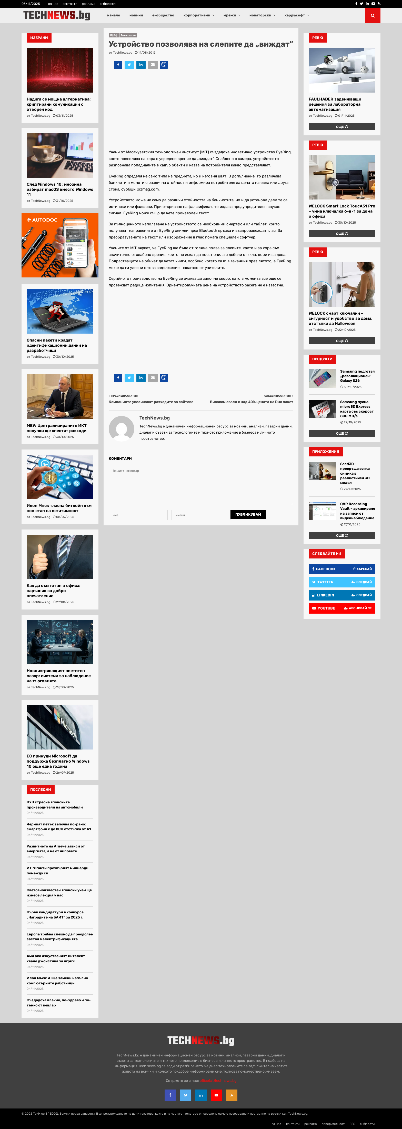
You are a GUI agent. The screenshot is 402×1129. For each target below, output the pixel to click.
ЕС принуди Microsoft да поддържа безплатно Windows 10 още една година (58, 761)
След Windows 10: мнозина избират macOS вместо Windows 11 (60, 189)
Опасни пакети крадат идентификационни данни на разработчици (57, 345)
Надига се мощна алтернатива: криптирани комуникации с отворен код (59, 104)
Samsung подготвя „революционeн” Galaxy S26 (357, 376)
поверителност (333, 1124)
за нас (53, 4)
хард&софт (295, 15)
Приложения (325, 451)
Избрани (39, 38)
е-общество (163, 15)
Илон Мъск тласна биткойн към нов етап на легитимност (59, 508)
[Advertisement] (201, 113)
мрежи (230, 15)
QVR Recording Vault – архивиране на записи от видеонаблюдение (357, 511)
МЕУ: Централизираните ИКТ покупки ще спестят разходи (57, 428)
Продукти (322, 359)
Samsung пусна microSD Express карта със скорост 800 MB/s (357, 409)
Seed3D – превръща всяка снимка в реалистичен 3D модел (355, 473)
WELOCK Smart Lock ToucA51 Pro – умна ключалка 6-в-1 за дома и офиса (342, 211)
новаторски (260, 15)
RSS (352, 1124)
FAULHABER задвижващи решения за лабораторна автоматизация (335, 104)
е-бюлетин (108, 4)
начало (113, 15)
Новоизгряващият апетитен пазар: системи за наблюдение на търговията (59, 675)
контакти (70, 4)
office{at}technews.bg (218, 1080)
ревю (317, 38)
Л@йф (113, 35)
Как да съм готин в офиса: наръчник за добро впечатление (54, 590)
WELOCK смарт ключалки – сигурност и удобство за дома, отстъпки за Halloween (340, 318)
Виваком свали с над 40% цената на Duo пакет (251, 402)
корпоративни (197, 15)
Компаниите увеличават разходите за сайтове (151, 402)
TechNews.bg (122, 52)
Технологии (128, 35)
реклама (88, 4)
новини (136, 15)
